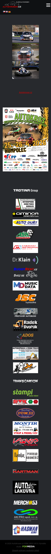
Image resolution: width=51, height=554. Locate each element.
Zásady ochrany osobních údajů (25, 550)
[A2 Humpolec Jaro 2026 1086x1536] (25, 179)
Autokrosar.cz (25, 92)
